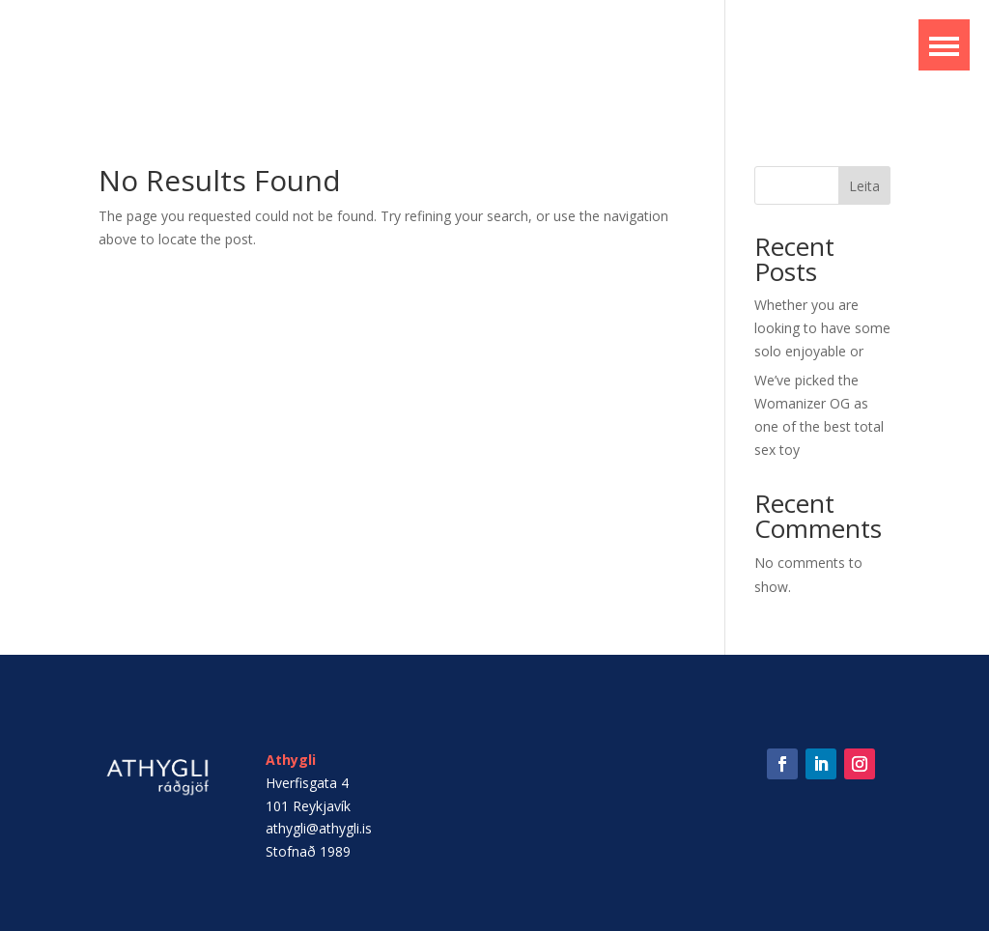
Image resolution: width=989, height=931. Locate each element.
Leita (864, 186)
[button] (944, 45)
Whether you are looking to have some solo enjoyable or (822, 328)
